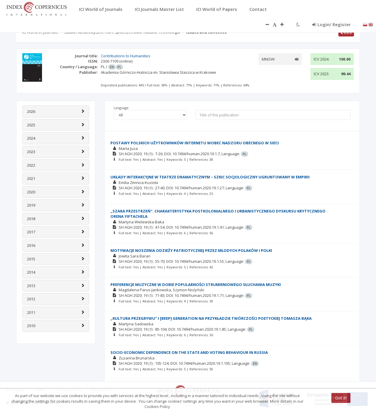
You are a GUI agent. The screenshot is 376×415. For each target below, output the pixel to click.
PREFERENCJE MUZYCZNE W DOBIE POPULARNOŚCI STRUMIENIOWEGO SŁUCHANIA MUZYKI (195, 284)
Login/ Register (331, 24)
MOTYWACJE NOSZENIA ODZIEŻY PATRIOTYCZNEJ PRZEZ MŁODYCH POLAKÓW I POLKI (191, 250)
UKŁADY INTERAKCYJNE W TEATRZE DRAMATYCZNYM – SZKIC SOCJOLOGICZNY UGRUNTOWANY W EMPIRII (210, 177)
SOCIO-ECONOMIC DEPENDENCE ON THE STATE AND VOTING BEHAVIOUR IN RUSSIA (189, 352)
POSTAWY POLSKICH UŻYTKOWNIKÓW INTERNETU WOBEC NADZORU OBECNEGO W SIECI (194, 142)
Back (346, 32)
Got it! (341, 398)
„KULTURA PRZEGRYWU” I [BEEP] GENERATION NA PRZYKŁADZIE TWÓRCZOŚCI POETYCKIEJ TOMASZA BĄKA (211, 318)
